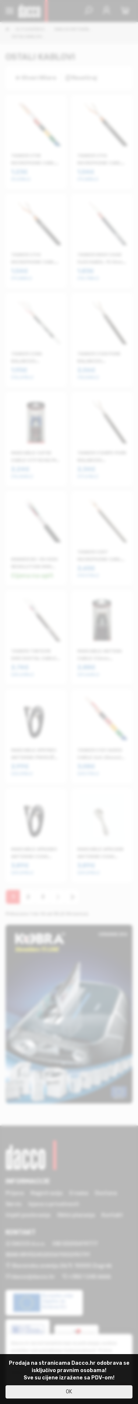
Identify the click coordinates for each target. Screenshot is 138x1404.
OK (69, 1392)
